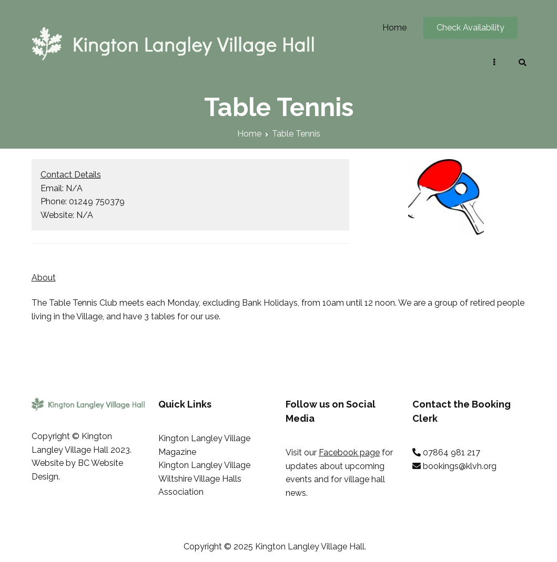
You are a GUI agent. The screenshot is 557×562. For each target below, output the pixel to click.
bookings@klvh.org (460, 466)
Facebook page (349, 452)
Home (394, 28)
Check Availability (470, 28)
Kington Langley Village (204, 465)
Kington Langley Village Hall (309, 546)
